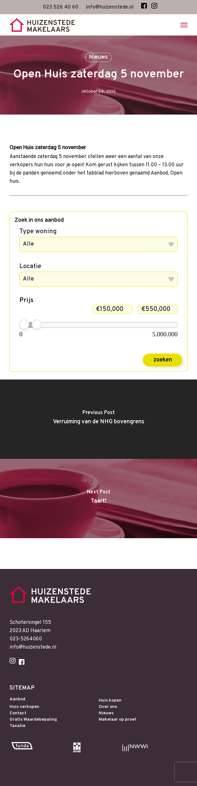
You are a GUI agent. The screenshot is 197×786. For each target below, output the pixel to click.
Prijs (26, 300)
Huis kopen (110, 701)
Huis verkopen (24, 707)
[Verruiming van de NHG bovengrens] (98, 419)
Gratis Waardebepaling (33, 720)
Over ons (108, 707)
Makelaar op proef (117, 720)
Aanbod (17, 699)
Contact (18, 713)
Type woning (38, 232)
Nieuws (98, 57)
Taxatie (17, 726)
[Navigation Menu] (184, 25)
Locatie (30, 266)
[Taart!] (98, 498)
